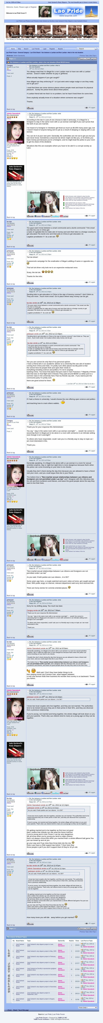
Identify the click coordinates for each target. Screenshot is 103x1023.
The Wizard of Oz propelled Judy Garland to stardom (79, 197)
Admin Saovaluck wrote (36, 648)
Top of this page (23, 1010)
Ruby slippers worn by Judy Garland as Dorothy (78, 199)
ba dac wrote (32, 303)
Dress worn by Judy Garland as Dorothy (76, 200)
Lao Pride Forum (11, 52)
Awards (60, 49)
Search (26, 49)
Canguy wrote (32, 610)
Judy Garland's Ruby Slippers (64, 21)
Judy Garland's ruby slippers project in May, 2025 (41, 951)
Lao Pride (19, 21)
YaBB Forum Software (41, 1019)
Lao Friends (35, 49)
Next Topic (93, 55)
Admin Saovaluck (19, 55)
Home (13, 49)
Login (26, 7)
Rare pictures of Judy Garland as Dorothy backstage (79, 204)
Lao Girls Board (35, 52)
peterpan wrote (33, 334)
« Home (9, 1010)
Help (19, 49)
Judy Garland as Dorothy (46, 21)
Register (34, 7)
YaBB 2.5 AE (62, 1017)
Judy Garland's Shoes (80, 21)
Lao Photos (26, 21)
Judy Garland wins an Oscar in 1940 (75, 202)
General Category (23, 52)
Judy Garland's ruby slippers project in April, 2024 (41, 981)
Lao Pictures (34, 21)
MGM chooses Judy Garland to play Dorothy (77, 196)
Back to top (11, 109)
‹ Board (15, 1010)
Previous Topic (84, 55)
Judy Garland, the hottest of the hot (75, 208)
